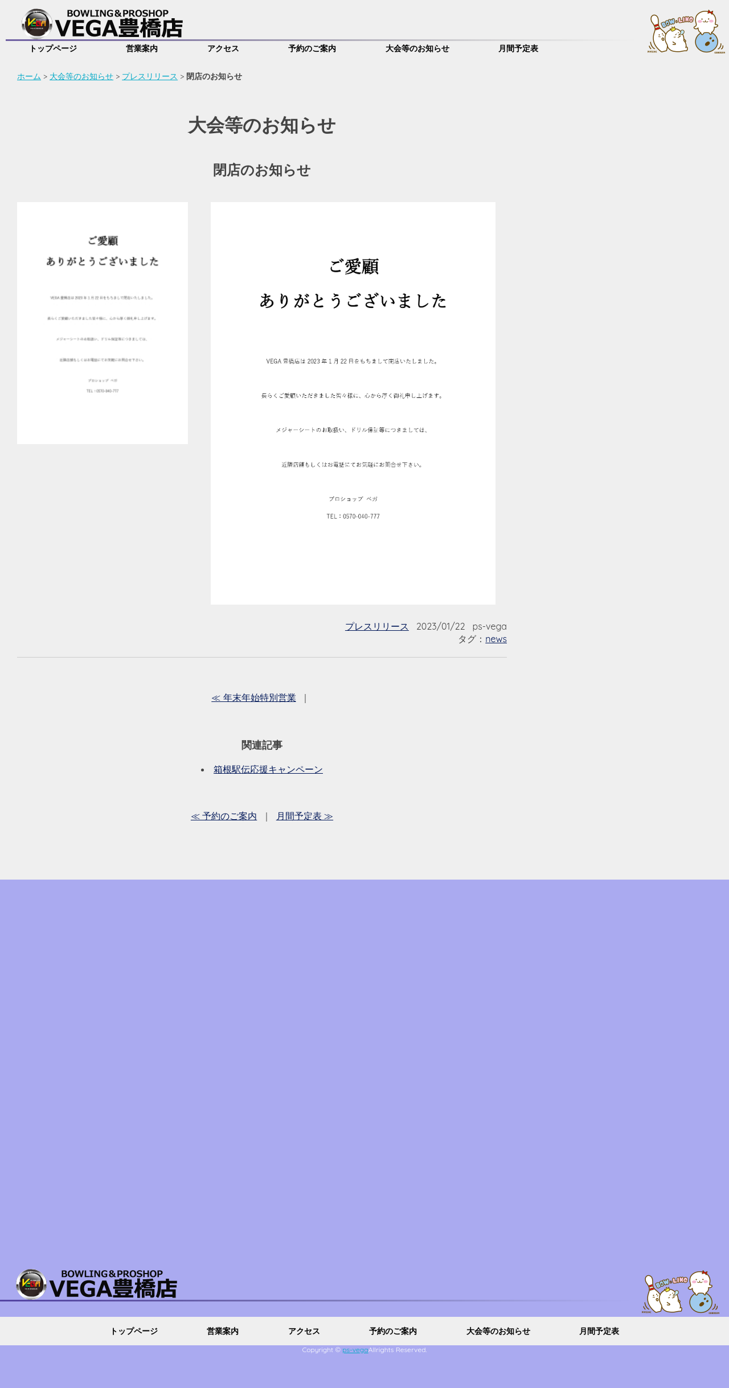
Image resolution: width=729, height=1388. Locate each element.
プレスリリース (150, 76)
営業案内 (142, 48)
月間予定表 (518, 48)
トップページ (53, 48)
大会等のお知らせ (417, 48)
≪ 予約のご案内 (224, 816)
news (496, 638)
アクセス (223, 48)
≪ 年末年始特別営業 (253, 697)
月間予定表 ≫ (304, 816)
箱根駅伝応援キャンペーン (268, 769)
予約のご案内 (312, 48)
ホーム (29, 76)
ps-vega (355, 1349)
